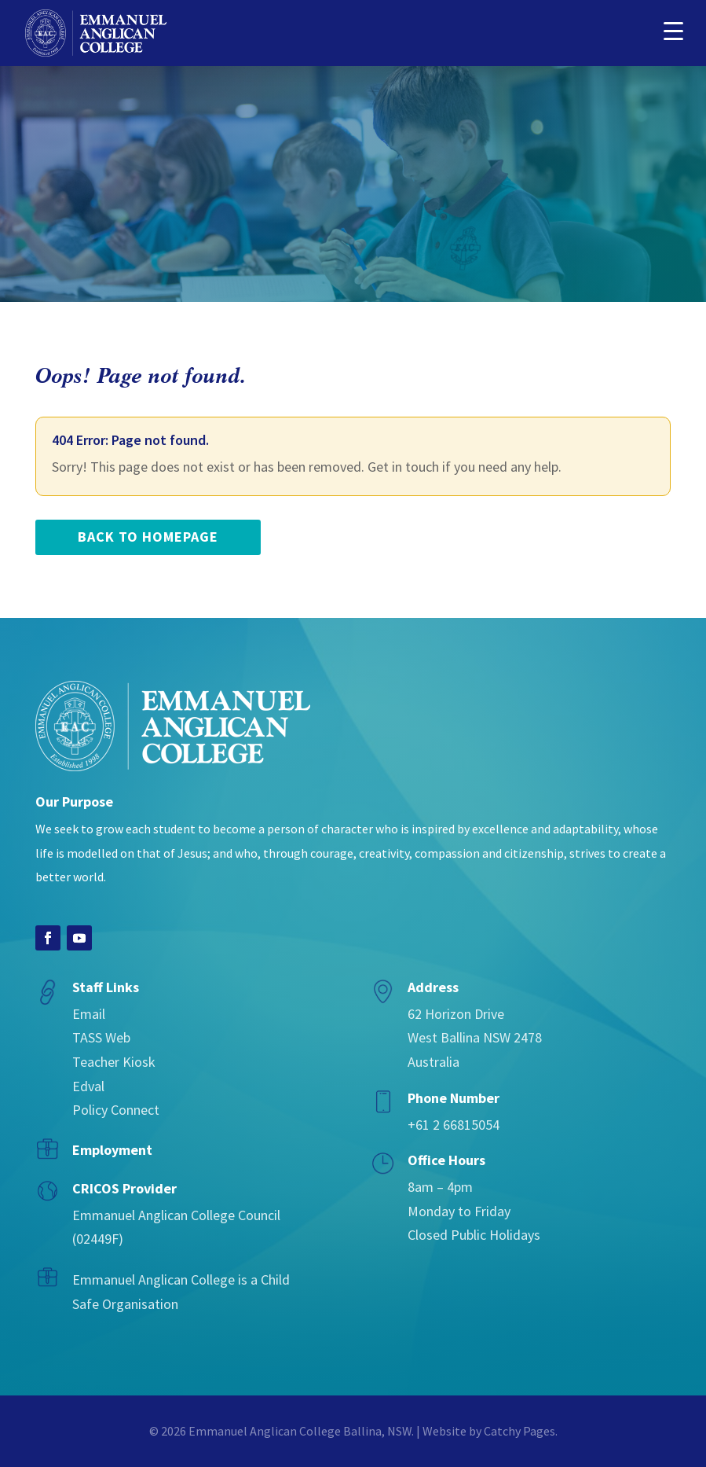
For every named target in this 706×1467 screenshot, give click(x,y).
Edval (88, 1086)
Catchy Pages (519, 1431)
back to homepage (148, 537)
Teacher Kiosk (113, 1062)
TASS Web (101, 1037)
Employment (112, 1150)
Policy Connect (115, 1110)
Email (88, 1014)
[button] (673, 29)
